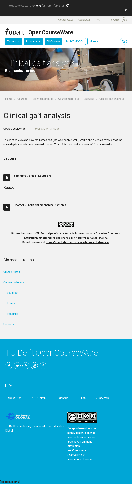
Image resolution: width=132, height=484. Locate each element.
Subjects (8, 324)
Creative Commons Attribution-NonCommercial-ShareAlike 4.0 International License (79, 450)
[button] (125, 10)
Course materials (68, 98)
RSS (25, 365)
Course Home (11, 271)
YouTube (34, 365)
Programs (32, 41)
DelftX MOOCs (75, 41)
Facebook (8, 365)
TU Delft (43, 365)
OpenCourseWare (50, 32)
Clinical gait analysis (47, 129)
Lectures (89, 98)
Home (8, 98)
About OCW (65, 19)
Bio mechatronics (42, 98)
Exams (11, 303)
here (38, 5)
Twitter (17, 365)
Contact (84, 19)
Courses (22, 98)
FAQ (97, 19)
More (92, 41)
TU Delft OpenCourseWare (54, 233)
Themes (12, 41)
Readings (12, 313)
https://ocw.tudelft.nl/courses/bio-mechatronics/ (77, 242)
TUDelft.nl (40, 398)
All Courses (53, 41)
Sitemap (104, 398)
